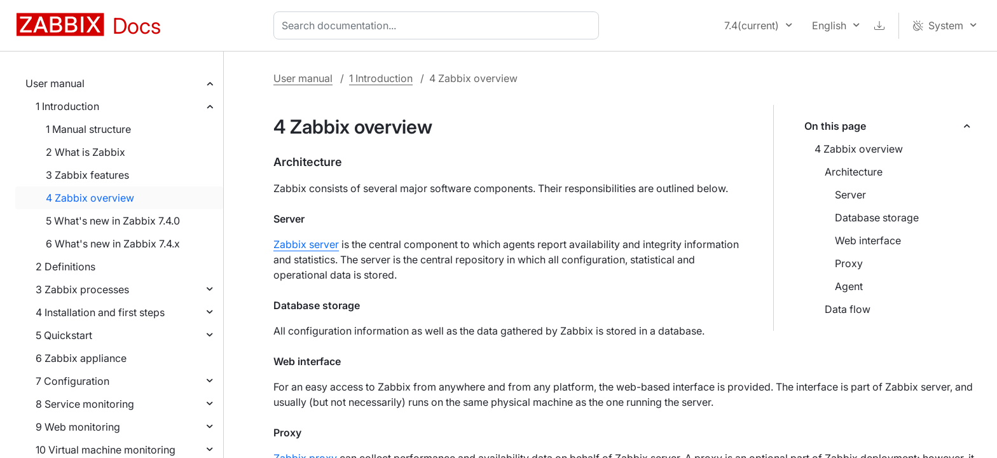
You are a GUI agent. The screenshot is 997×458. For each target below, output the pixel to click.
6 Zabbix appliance (81, 358)
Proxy (849, 263)
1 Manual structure (88, 129)
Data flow (847, 309)
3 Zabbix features (87, 175)
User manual (55, 83)
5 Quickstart (64, 335)
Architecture (854, 171)
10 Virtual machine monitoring (105, 449)
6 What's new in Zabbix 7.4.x (113, 243)
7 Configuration (72, 381)
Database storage (877, 217)
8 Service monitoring (85, 404)
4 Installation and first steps (100, 312)
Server (850, 194)
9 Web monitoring (78, 426)
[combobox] (438, 25)
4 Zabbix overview (90, 197)
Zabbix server (306, 244)
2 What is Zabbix (85, 152)
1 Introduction (67, 106)
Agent (849, 286)
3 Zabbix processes (82, 289)
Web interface (868, 240)
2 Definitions (65, 266)
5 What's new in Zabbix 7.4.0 (113, 220)
